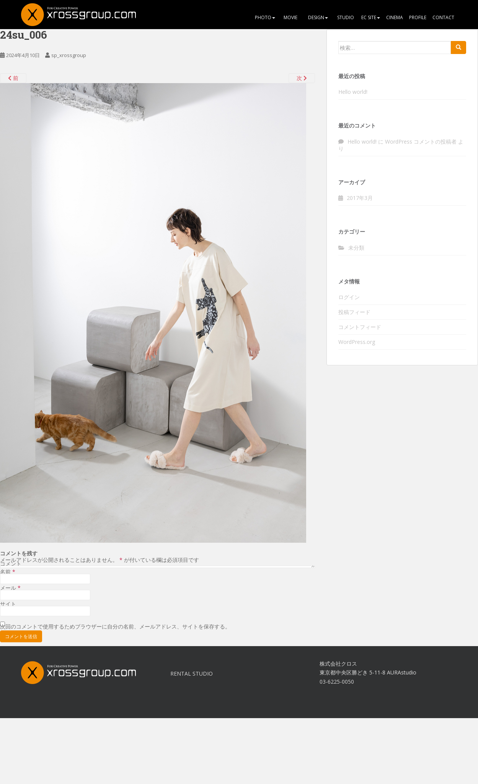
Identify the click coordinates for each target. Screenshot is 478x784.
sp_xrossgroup (68, 55)
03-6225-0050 (337, 681)
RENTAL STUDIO (191, 673)
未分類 (356, 247)
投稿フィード (354, 312)
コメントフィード (359, 327)
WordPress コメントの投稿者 (421, 141)
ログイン (349, 297)
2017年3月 (360, 197)
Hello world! (352, 91)
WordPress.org (356, 341)
